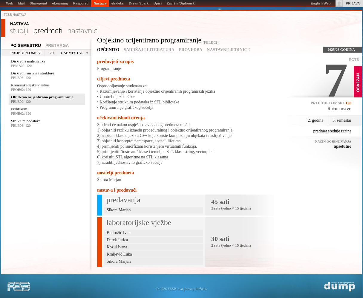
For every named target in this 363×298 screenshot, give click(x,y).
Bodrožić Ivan (119, 232)
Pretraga (57, 45)
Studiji (19, 31)
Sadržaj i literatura (149, 50)
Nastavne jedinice (228, 50)
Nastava (19, 24)
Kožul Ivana (117, 247)
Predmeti (48, 31)
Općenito (108, 50)
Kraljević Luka (119, 254)
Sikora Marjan (109, 180)
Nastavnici (83, 31)
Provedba (191, 50)
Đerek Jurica (117, 240)
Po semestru (25, 45)
